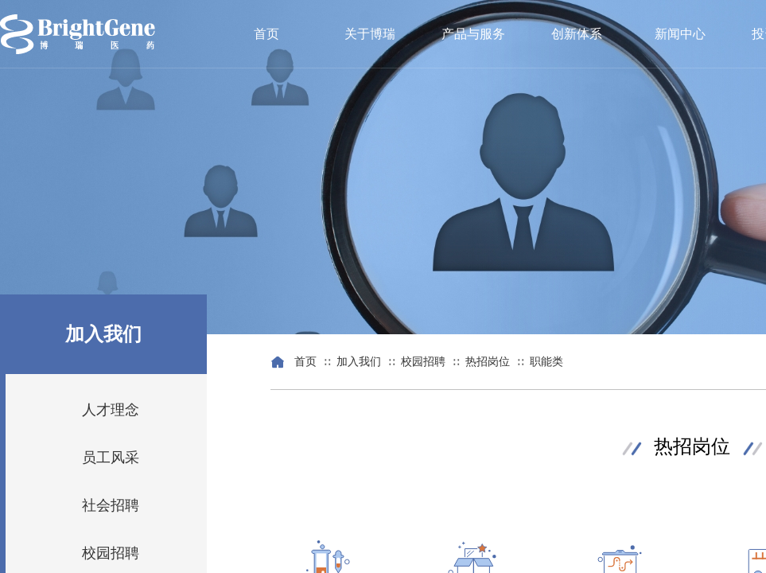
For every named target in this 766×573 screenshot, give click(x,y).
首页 (266, 34)
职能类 (546, 362)
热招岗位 (487, 362)
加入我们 (358, 362)
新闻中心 (680, 34)
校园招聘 (423, 362)
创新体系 (576, 34)
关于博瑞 (369, 34)
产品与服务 (473, 34)
